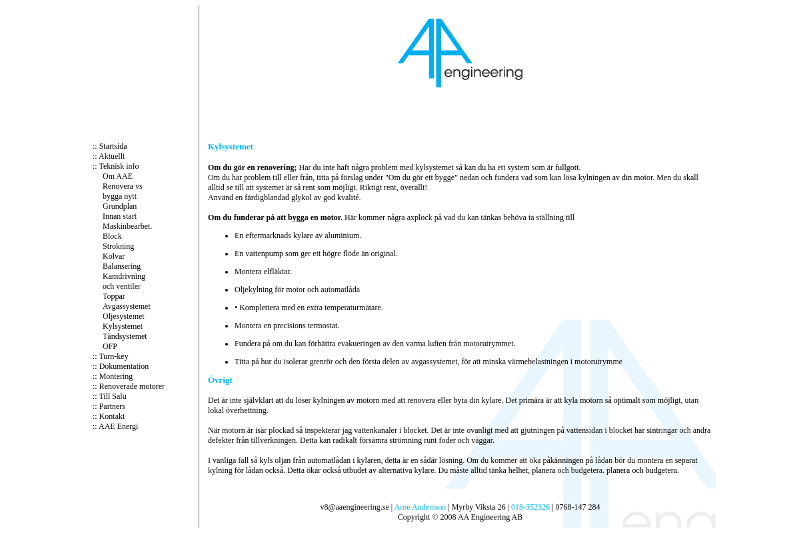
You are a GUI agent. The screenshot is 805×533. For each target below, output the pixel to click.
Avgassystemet (127, 306)
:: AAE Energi (115, 426)
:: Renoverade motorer (129, 386)
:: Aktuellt (109, 156)
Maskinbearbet (126, 226)
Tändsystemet (125, 336)
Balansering (122, 266)
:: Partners (109, 406)
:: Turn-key (111, 356)
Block (112, 236)
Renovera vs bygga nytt (123, 191)
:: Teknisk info (116, 166)
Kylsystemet (123, 326)
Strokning (118, 246)
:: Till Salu (110, 396)
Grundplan (120, 206)
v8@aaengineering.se (354, 507)
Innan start (120, 216)
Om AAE (118, 176)
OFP (110, 346)
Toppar (114, 296)
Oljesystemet (124, 316)
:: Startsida (110, 146)
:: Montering (113, 376)
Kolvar (114, 256)
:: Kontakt (109, 416)
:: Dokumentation (121, 366)
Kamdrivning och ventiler (124, 281)
